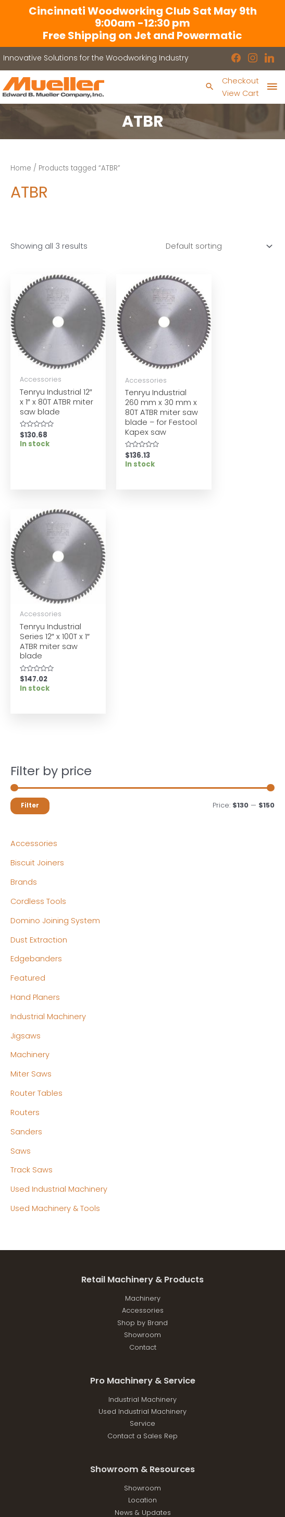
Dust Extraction (38, 721)
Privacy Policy (142, 1305)
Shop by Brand (142, 1103)
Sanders (26, 913)
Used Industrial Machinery (58, 970)
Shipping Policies (142, 1330)
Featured (27, 759)
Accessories (33, 625)
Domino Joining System (55, 701)
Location (142, 1281)
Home (20, 168)
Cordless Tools (38, 682)
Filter (30, 586)
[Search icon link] (210, 87)
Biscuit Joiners (37, 644)
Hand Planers (35, 778)
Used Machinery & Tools (55, 989)
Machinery (29, 836)
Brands (23, 663)
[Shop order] (217, 246)
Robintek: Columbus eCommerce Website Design (163, 1500)
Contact (142, 1128)
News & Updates (143, 1293)
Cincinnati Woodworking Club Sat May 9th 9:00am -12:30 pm (143, 17)
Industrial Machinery (48, 797)
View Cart (240, 93)
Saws (20, 932)
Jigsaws (25, 817)
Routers (25, 893)
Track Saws (31, 951)
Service (142, 1205)
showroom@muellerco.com (142, 1438)
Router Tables (36, 874)
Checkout (240, 81)
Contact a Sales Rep (142, 1217)
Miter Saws (31, 855)
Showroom (142, 1115)
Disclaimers (143, 1318)
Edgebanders (36, 740)
